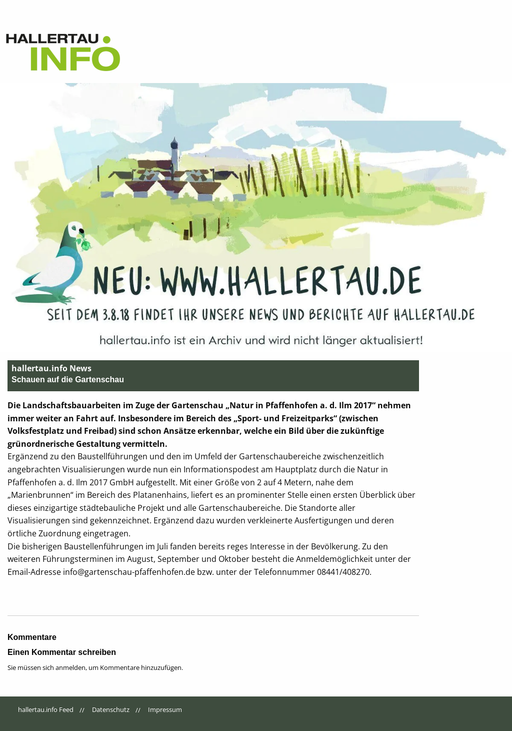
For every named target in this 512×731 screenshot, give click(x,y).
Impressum (165, 709)
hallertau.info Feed (46, 709)
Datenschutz (111, 709)
